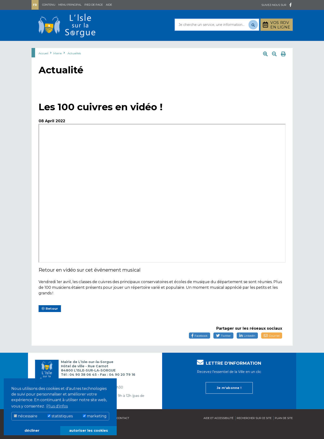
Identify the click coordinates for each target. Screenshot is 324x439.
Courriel (272, 347)
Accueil (43, 65)
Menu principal (69, 4)
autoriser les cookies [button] (88, 430)
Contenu (48, 4)
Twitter (223, 347)
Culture (187, 46)
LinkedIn (247, 347)
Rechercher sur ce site (254, 429)
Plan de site (284, 429)
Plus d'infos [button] (57, 406)
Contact (123, 429)
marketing (95, 416)
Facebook (200, 347)
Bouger (218, 46)
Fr (35, 5)
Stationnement (269, 46)
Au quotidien (79, 46)
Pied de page (93, 4)
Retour (50, 320)
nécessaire (25, 416)
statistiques (60, 416)
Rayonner (118, 46)
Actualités (74, 65)
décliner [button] (32, 430)
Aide (109, 4)
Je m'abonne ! (229, 399)
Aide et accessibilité (218, 429)
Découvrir (154, 46)
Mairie (45, 46)
